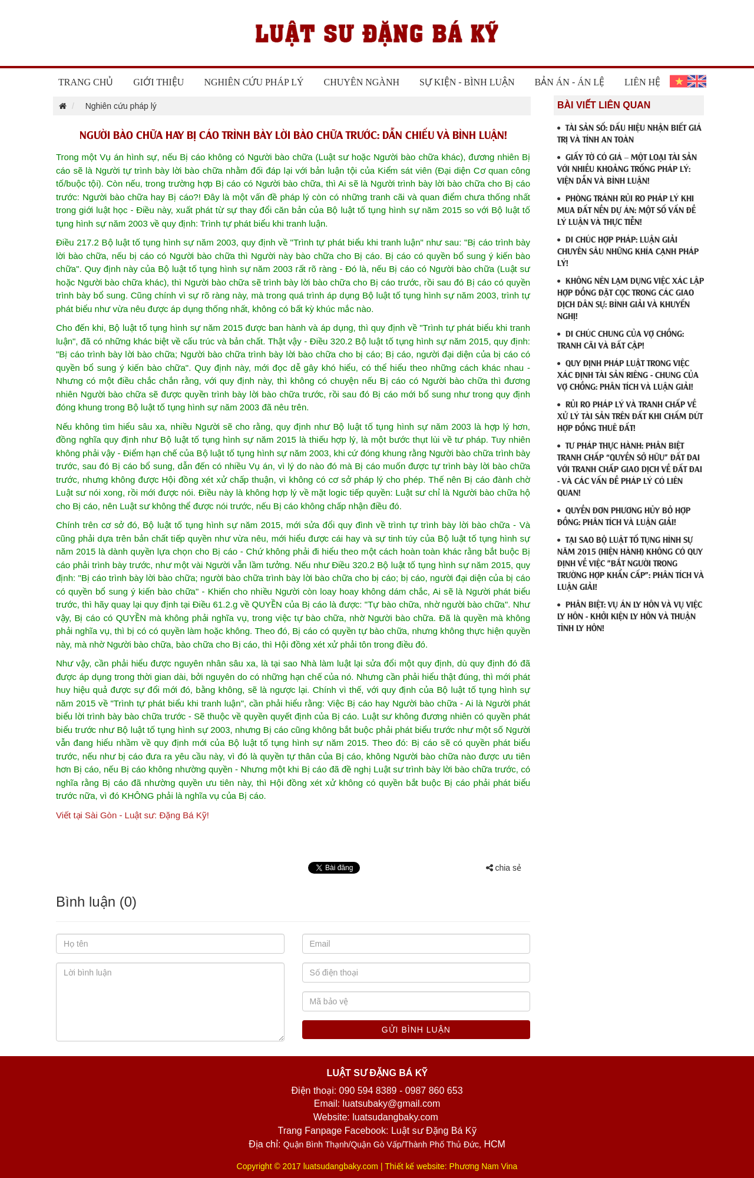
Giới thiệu (158, 82)
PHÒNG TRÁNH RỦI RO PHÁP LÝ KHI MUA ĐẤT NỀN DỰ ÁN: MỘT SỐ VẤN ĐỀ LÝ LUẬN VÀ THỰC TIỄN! (626, 209)
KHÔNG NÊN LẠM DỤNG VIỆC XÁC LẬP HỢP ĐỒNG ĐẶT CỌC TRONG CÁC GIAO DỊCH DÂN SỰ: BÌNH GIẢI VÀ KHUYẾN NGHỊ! (630, 297)
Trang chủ (85, 82)
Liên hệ (642, 82)
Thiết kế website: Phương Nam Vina (451, 1166)
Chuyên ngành (361, 82)
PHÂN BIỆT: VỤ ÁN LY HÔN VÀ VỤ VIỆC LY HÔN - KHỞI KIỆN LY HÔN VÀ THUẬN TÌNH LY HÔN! (629, 615)
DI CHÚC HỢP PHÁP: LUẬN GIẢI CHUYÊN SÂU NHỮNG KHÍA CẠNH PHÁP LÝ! (628, 250)
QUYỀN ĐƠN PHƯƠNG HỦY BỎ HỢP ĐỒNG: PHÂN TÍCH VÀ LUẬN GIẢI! (623, 515)
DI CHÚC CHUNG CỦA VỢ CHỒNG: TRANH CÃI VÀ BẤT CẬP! (620, 338)
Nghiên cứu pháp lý (253, 82)
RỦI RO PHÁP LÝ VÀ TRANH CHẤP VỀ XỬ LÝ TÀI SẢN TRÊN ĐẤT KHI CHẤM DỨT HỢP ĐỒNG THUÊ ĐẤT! (630, 415)
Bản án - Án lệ (570, 82)
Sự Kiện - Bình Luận (467, 82)
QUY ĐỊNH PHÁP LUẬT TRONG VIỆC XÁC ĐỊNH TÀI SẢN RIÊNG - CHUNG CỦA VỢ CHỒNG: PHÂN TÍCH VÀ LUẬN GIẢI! (628, 374)
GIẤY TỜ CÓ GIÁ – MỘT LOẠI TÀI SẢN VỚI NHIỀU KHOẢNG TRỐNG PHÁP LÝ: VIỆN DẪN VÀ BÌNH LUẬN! (627, 168)
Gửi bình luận (416, 1029)
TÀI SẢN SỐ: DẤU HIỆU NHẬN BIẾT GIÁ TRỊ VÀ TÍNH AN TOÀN (629, 132)
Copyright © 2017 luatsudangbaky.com (307, 1166)
